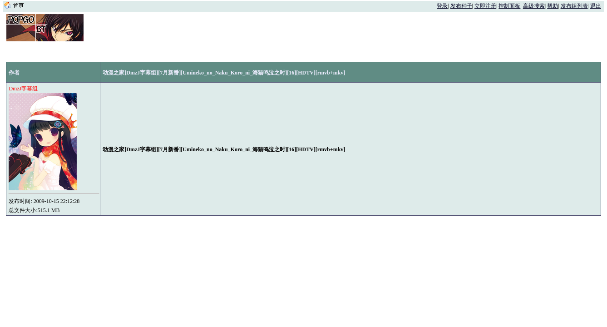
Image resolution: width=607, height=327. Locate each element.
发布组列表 (574, 6)
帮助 (552, 6)
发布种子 (461, 6)
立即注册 (485, 6)
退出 (595, 6)
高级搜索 (534, 6)
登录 (442, 6)
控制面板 (509, 6)
